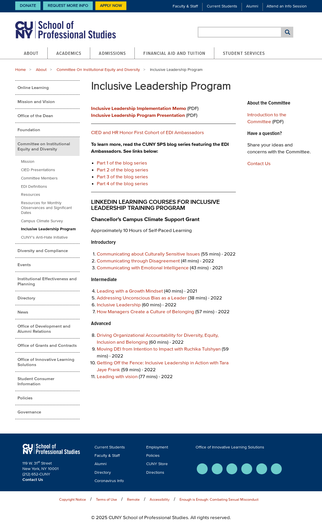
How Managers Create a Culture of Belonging (145, 311)
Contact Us (259, 163)
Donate (28, 5)
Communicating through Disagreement (138, 260)
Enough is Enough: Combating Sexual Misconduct (219, 499)
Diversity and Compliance (43, 250)
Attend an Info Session (287, 6)
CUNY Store (157, 464)
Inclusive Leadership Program (48, 229)
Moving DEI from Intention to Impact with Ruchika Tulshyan (159, 348)
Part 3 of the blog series (122, 176)
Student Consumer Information (36, 381)
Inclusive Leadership (119, 304)
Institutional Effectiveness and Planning (47, 281)
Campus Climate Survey (42, 221)
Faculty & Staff (185, 6)
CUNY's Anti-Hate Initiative (44, 237)
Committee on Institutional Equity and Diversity (44, 146)
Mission (27, 161)
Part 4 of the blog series (122, 183)
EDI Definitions (34, 186)
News (23, 312)
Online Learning (33, 87)
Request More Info (68, 5)
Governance (29, 411)
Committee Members (39, 178)
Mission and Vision (36, 101)
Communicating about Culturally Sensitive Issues (148, 253)
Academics (69, 53)
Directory (26, 297)
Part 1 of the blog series (122, 162)
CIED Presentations (38, 170)
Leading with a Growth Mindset (130, 290)
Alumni (252, 6)
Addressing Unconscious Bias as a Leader (142, 297)
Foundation (29, 129)
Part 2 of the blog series (122, 169)
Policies (25, 397)
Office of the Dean (35, 115)
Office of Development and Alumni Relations (44, 329)
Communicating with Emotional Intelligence (143, 267)
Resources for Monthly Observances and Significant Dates (46, 208)
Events (24, 264)
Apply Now (111, 5)
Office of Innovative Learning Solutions (46, 362)
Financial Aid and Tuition (174, 53)
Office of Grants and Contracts (47, 345)
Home (20, 69)
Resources (30, 194)
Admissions (112, 53)
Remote (133, 499)
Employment (157, 447)
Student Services (244, 53)
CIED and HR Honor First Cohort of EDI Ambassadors (147, 132)
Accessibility (159, 499)
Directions (155, 472)
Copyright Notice (72, 499)
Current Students (222, 6)
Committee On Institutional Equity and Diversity (98, 69)
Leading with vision (117, 376)
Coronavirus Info (109, 481)
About (31, 53)
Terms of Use (106, 499)
